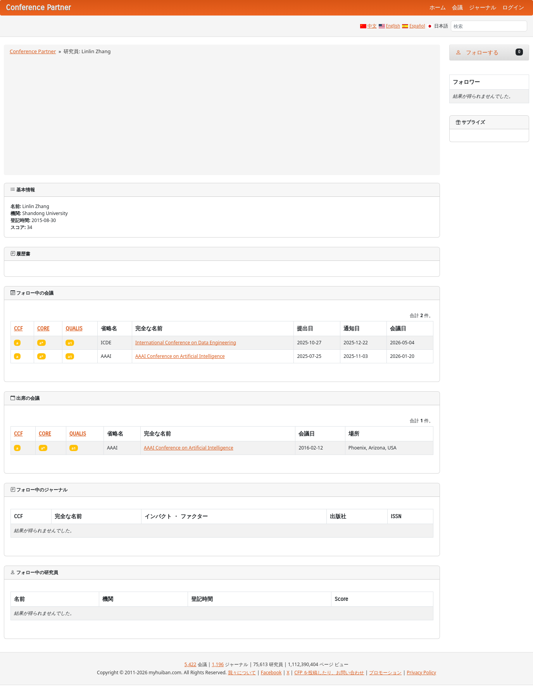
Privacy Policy (421, 672)
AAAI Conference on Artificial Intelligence (180, 356)
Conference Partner (33, 51)
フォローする (489, 52)
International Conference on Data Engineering (185, 342)
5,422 (191, 664)
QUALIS (74, 328)
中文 (372, 26)
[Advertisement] (222, 113)
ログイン (513, 7)
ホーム (438, 7)
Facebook (271, 672)
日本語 (441, 26)
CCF (18, 328)
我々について (242, 672)
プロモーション (385, 672)
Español (417, 26)
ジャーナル (482, 7)
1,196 (218, 664)
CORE (43, 328)
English (393, 26)
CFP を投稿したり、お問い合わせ (329, 672)
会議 (457, 7)
